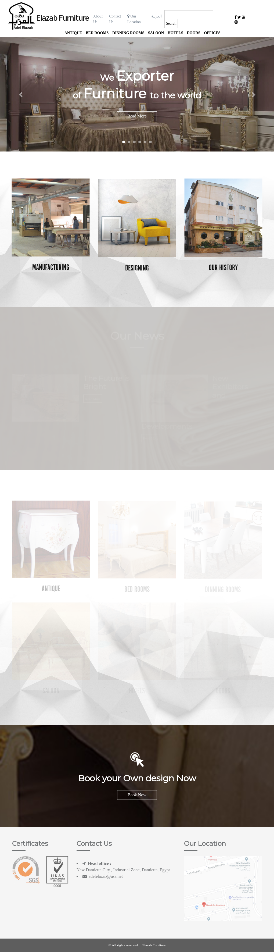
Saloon (156, 33)
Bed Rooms (97, 33)
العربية (156, 16)
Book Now (137, 795)
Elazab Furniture (62, 19)
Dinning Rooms (128, 33)
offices (212, 33)
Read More (137, 116)
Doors (193, 33)
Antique (73, 33)
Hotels (175, 33)
